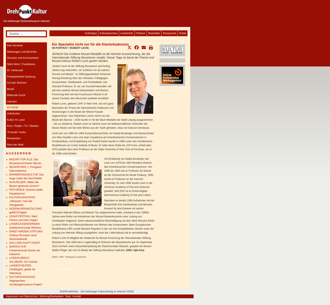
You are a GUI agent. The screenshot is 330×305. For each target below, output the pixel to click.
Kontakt (76, 296)
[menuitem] (183, 33)
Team (68, 296)
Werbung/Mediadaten (51, 296)
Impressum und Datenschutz (22, 296)
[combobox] (26, 33)
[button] (129, 47)
